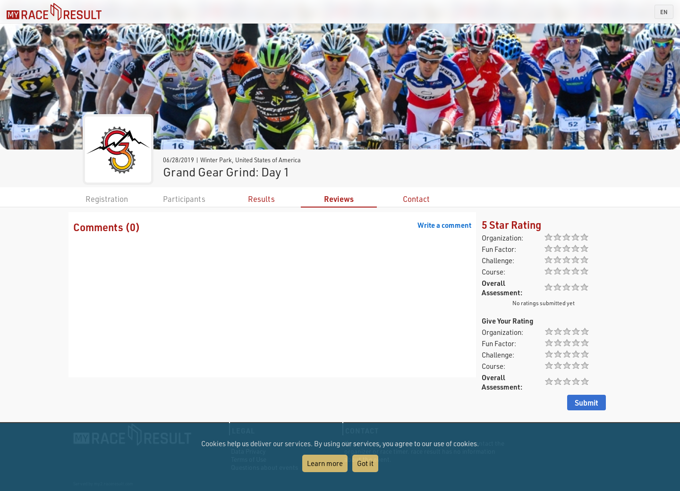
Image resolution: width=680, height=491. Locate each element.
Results (261, 199)
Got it (365, 463)
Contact (416, 199)
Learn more (325, 463)
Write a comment (444, 225)
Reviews (339, 199)
